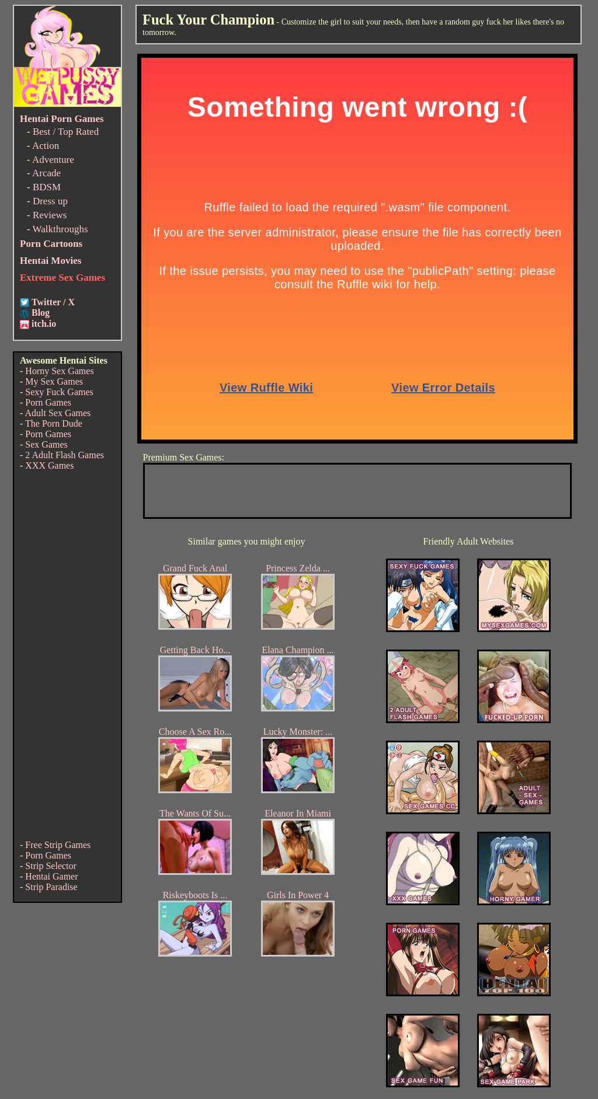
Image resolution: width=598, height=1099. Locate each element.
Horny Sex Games (59, 371)
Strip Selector (51, 866)
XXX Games (49, 465)
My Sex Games (54, 381)
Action (45, 145)
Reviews (50, 215)
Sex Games (46, 444)
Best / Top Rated (66, 131)
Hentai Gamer (51, 876)
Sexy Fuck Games (59, 392)
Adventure (53, 159)
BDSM (47, 187)
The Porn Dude (53, 423)
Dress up (50, 201)
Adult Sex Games (58, 413)
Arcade (46, 173)
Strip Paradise (51, 887)
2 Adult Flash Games (64, 455)
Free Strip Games (58, 845)
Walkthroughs (60, 229)
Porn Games (48, 402)
